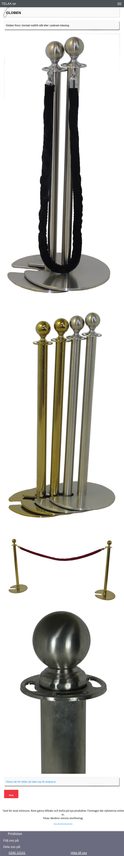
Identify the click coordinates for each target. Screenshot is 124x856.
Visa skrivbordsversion (63, 824)
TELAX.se (9, 3)
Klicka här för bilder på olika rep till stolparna (31, 781)
